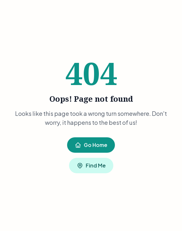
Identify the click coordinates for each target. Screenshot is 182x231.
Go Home (91, 144)
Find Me (91, 165)
